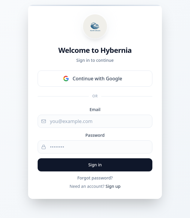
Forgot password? (95, 178)
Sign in (95, 165)
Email (95, 109)
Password (95, 135)
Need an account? (95, 186)
